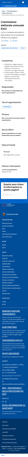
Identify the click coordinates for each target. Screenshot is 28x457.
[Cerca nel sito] (25, 6)
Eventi (4, 304)
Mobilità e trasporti (7, 283)
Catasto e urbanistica (8, 269)
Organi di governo (7, 13)
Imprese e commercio (8, 280)
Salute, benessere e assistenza (10, 285)
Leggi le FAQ (5, 432)
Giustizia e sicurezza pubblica (10, 277)
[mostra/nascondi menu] (3, 6)
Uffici (3, 229)
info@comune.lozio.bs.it (10, 379)
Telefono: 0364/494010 (10, 367)
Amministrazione (12, 11)
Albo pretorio (9, 327)
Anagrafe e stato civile (8, 261)
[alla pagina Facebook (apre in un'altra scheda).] (3, 401)
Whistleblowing (10, 353)
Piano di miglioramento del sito (9, 442)
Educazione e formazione (9, 274)
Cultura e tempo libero (8, 272)
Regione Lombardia (7, 2)
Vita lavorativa (6, 293)
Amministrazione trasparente (11, 312)
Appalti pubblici (6, 264)
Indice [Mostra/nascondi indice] (2, 455)
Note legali (4, 422)
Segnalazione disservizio (8, 435)
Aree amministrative (8, 226)
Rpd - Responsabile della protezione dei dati (12, 391)
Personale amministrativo (9, 234)
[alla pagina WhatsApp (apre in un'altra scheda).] (6, 401)
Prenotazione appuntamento (9, 439)
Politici (4, 231)
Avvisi (3, 247)
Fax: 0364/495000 (8, 370)
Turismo (4, 291)
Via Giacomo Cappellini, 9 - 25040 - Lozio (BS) (14, 364)
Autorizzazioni (6, 266)
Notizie (4, 245)
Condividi (4, 41)
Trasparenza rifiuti (12, 340)
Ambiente (5, 258)
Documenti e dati (7, 237)
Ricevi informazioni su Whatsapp (13, 407)
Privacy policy (5, 425)
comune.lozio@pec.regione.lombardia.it (13, 383)
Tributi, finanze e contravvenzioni (11, 288)
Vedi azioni (13, 41)
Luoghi (4, 301)
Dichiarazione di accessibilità (9, 429)
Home (3, 11)
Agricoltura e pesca (7, 256)
